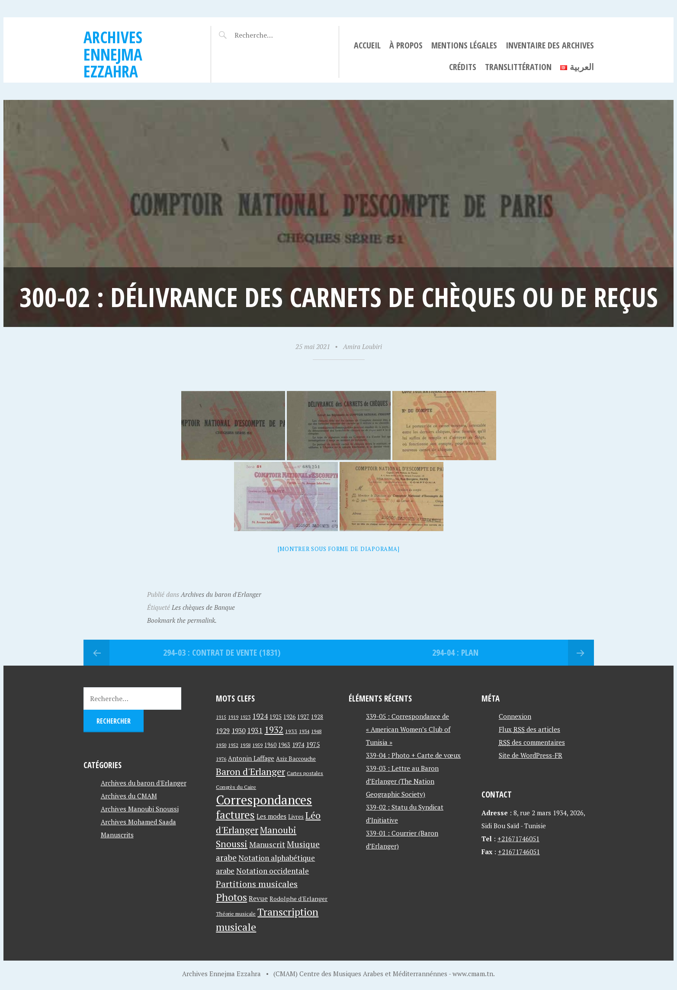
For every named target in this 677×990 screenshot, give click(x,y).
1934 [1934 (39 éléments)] (304, 731)
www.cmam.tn (472, 973)
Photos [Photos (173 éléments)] (231, 897)
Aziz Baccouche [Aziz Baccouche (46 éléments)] (296, 759)
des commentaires (532, 742)
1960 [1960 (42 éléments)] (270, 745)
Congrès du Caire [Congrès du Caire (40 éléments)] (236, 786)
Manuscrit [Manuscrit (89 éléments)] (267, 844)
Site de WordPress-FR (530, 755)
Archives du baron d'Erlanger (221, 594)
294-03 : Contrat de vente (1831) (221, 652)
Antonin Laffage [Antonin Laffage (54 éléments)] (251, 758)
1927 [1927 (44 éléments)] (303, 717)
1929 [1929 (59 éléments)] (223, 730)
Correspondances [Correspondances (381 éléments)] (264, 799)
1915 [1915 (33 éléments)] (221, 717)
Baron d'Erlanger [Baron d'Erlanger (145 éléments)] (250, 771)
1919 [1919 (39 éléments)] (233, 717)
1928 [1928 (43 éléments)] (317, 717)
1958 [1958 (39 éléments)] (245, 745)
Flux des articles (529, 729)
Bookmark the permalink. (182, 620)
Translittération (518, 67)
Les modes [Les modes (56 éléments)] (271, 816)
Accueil (367, 45)
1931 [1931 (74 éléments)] (255, 730)
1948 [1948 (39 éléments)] (316, 731)
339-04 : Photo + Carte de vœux (413, 755)
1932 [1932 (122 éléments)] (273, 730)
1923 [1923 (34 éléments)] (245, 717)
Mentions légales (464, 45)
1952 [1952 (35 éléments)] (233, 745)
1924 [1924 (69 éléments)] (260, 716)
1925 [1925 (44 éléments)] (276, 717)
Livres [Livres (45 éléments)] (296, 816)
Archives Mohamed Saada (138, 821)
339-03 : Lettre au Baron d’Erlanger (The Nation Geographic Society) (402, 781)
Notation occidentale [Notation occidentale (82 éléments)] (272, 871)
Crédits (462, 67)
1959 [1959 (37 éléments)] (257, 745)
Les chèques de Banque (203, 607)
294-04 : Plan (455, 652)
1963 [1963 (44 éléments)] (284, 745)
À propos (406, 45)
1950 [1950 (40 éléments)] (221, 744)
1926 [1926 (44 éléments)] (289, 717)
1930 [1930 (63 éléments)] (238, 730)
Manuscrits (117, 834)
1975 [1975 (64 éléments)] (313, 744)
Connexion (515, 716)
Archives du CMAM (129, 795)
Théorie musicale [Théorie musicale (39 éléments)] (236, 913)
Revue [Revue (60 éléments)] (258, 898)
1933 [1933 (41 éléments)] (291, 731)
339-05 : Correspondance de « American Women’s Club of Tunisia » (408, 729)
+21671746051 (518, 838)
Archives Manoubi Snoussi (140, 808)
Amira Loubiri (362, 346)
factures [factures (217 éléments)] (235, 814)
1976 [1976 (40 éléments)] (221, 758)
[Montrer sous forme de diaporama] (339, 549)
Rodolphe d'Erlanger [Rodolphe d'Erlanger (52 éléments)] (298, 898)
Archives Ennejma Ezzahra (112, 54)
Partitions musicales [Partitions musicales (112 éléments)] (257, 884)
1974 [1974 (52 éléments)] (298, 744)
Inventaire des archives (550, 45)
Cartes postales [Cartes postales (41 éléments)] (305, 773)
